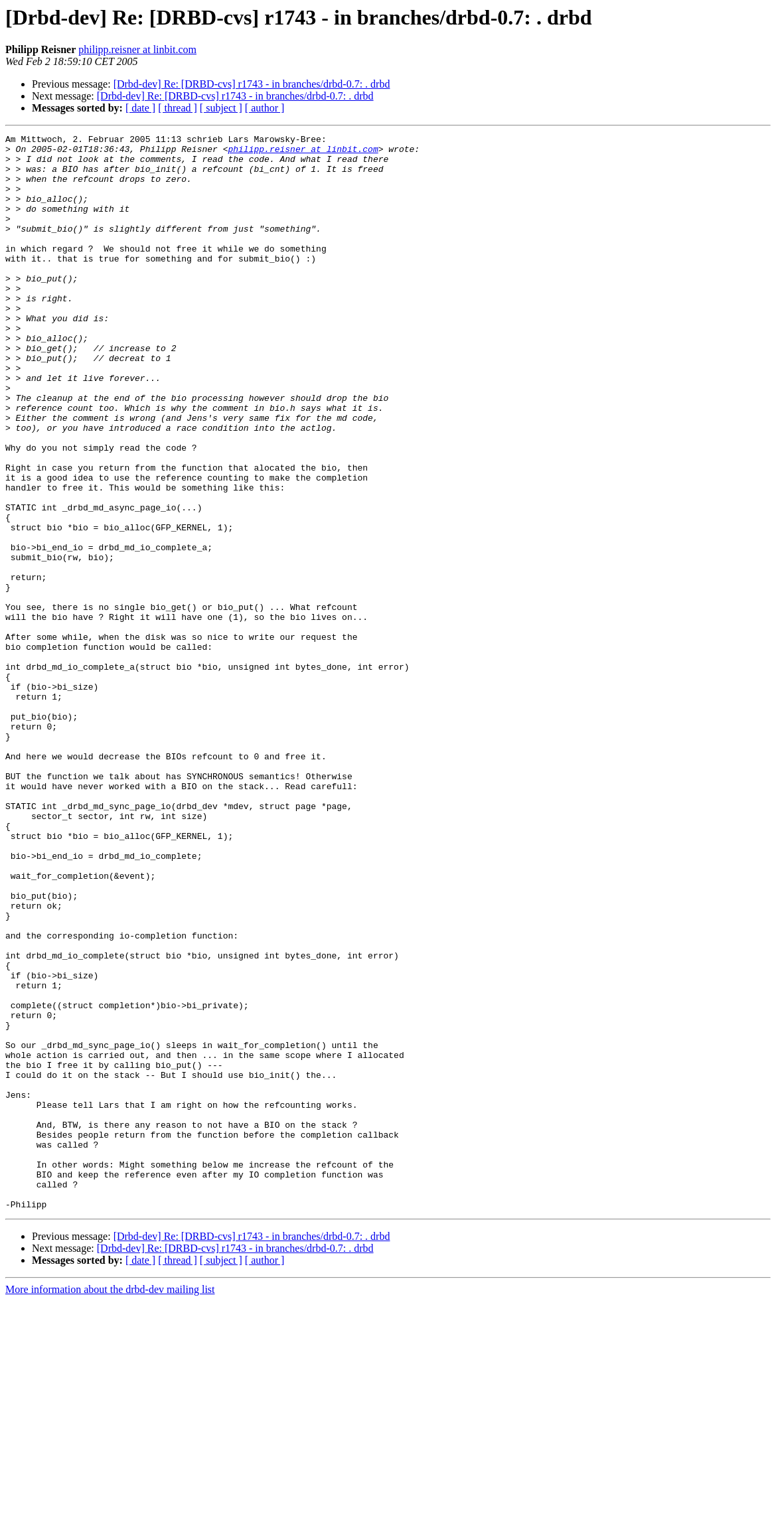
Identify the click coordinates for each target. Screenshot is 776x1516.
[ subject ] (221, 108)
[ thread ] (177, 108)
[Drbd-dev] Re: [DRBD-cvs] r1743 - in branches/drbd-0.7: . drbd (252, 84)
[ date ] (140, 108)
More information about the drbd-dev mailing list (110, 1504)
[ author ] (265, 108)
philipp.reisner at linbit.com (137, 49)
